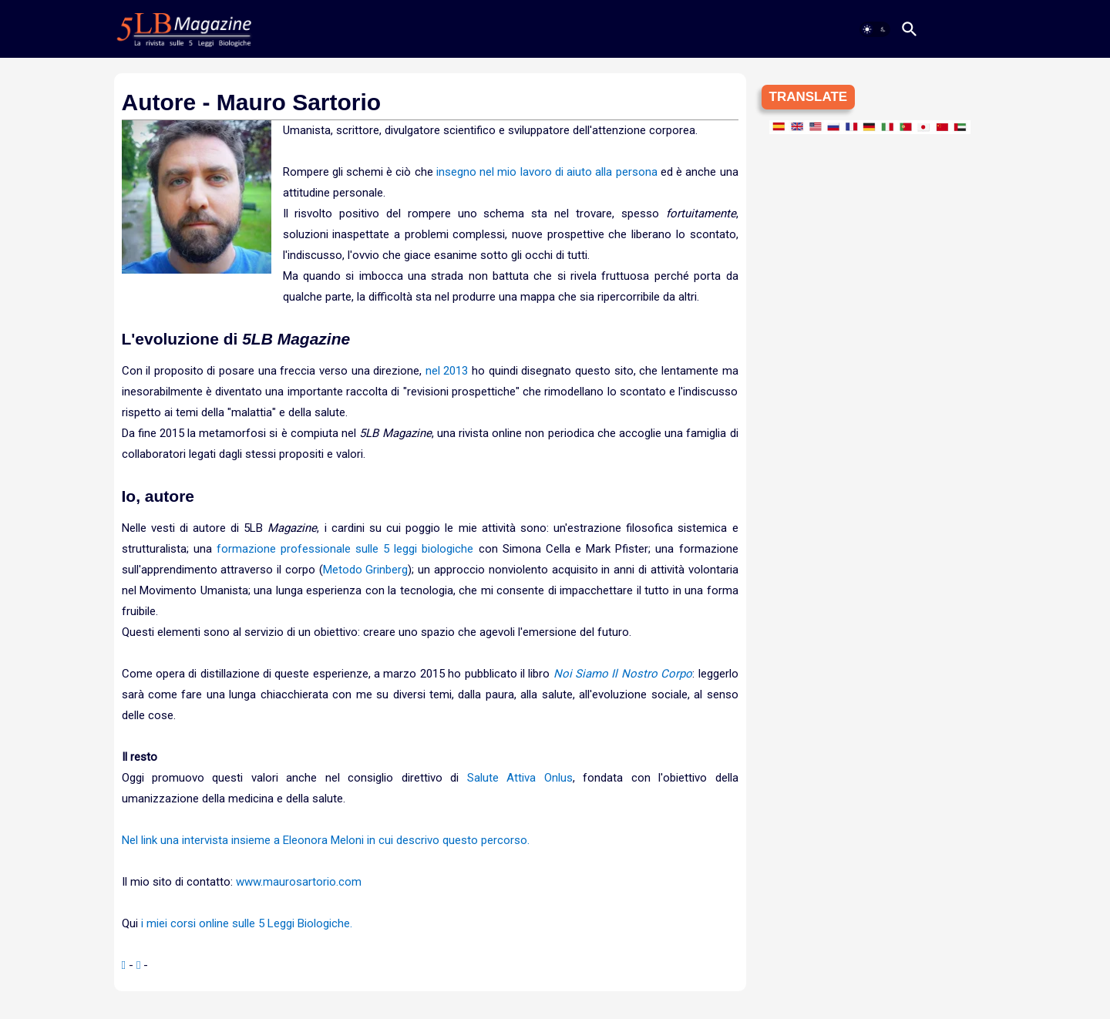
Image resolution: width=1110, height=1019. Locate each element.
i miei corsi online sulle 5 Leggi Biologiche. (246, 923)
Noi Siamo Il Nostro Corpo (622, 674)
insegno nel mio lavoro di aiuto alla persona (547, 172)
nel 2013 (447, 371)
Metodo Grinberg (366, 570)
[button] (874, 29)
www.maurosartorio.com (299, 882)
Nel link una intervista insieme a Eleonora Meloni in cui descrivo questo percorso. (326, 840)
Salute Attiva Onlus (520, 778)
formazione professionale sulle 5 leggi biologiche (345, 549)
